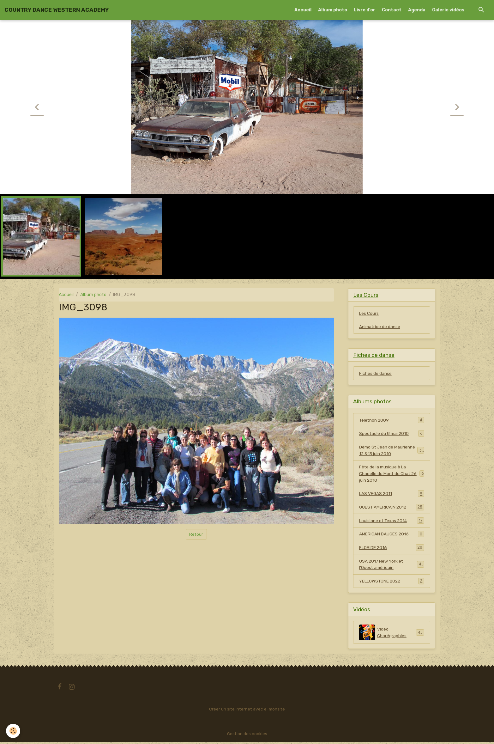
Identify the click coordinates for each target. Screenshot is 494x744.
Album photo (332, 10)
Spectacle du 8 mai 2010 (391, 434)
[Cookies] (13, 731)
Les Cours (369, 313)
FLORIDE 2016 (391, 549)
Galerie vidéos (448, 10)
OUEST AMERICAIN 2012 (391, 508)
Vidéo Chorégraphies (391, 635)
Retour (196, 534)
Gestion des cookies (247, 736)
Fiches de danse (375, 374)
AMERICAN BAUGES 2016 (391, 536)
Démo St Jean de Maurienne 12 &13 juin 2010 (391, 451)
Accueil (302, 10)
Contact (391, 10)
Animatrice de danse (380, 327)
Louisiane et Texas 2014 (391, 522)
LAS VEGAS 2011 (391, 495)
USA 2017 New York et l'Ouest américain (391, 566)
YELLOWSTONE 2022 (391, 583)
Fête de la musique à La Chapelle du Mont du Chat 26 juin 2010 (391, 475)
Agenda (416, 10)
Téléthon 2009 (391, 421)
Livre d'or (364, 10)
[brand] (56, 10)
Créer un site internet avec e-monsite (247, 711)
